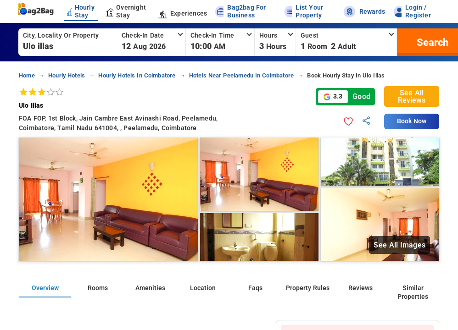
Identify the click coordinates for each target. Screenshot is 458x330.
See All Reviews (411, 96)
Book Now (411, 121)
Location (203, 288)
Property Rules (308, 288)
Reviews (360, 288)
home (27, 75)
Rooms (98, 288)
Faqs (255, 288)
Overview (45, 288)
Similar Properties (412, 292)
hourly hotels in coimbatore (136, 75)
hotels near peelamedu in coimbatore (241, 75)
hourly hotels (66, 75)
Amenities (150, 288)
